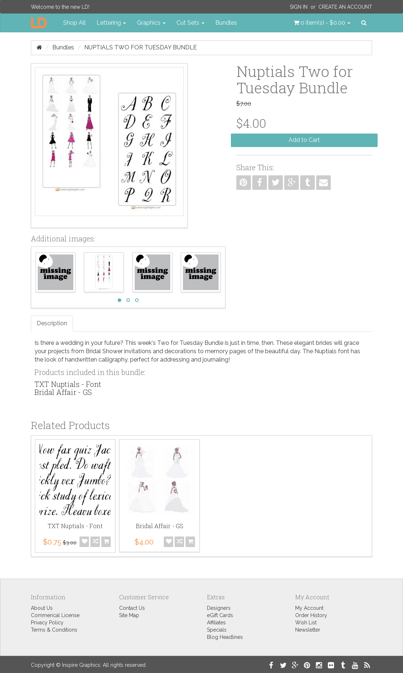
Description (52, 323)
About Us (42, 608)
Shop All (74, 22)
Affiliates (216, 622)
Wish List (306, 622)
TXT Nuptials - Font (67, 384)
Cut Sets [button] (190, 22)
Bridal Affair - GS (63, 392)
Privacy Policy (47, 622)
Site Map (129, 615)
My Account (309, 608)
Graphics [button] (151, 22)
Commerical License (55, 615)
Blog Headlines (225, 637)
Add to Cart (304, 139)
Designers (219, 608)
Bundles (226, 22)
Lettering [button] (111, 22)
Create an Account (345, 7)
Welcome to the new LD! (60, 7)
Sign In (299, 7)
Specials (217, 630)
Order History (311, 615)
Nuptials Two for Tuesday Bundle (140, 47)
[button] (322, 23)
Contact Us (132, 608)
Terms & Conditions (54, 630)
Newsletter (307, 630)
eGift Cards (220, 615)
